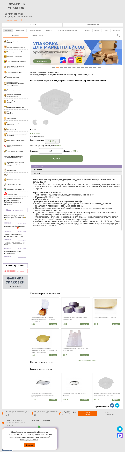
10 (90, 67)
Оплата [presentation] (37, 173)
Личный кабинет (93, 24)
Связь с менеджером (110, 413)
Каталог (15, 35)
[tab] (76, 166)
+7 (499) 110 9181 (14, 14)
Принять (29, 445)
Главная (8, 30)
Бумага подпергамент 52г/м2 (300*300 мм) (105, 317)
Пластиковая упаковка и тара (48, 73)
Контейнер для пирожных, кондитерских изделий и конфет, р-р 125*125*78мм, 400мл (61, 75)
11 (94, 67)
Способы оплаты (41, 421)
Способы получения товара (68, 30)
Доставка (87, 30)
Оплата (97, 30)
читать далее (22, 223)
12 (99, 67)
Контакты (32, 24)
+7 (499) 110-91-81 (69, 413)
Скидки (48, 30)
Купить (56, 158)
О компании (19, 30)
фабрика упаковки (17, 6)
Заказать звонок (12, 20)
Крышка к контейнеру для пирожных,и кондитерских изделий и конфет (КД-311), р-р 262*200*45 (43, 395)
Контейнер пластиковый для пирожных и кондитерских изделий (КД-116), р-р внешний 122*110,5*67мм (43, 319)
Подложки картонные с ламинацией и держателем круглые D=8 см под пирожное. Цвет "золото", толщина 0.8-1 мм (44, 350)
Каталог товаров (35, 30)
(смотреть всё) (18, 210)
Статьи (106, 30)
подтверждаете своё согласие (40, 434)
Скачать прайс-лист (15, 265)
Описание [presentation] (38, 166)
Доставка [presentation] (38, 170)
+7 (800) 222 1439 (14, 16)
